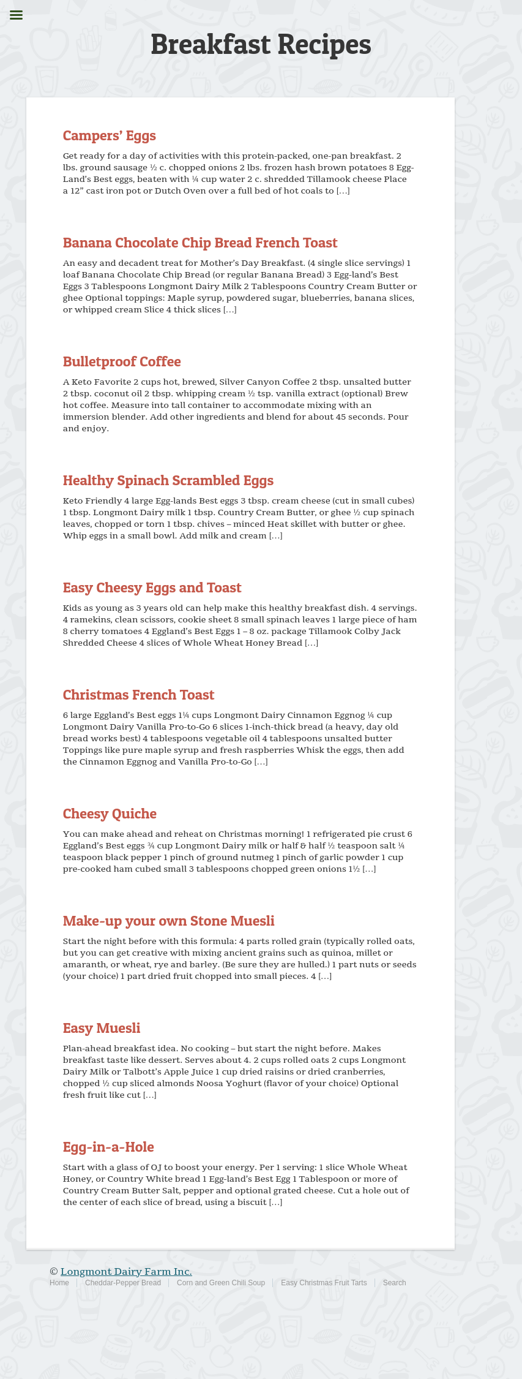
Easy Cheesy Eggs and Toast (152, 587)
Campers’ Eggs (109, 135)
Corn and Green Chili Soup (221, 1283)
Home (59, 1283)
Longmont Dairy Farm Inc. (126, 1272)
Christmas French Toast (139, 694)
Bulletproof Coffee (122, 361)
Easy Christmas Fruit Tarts (324, 1283)
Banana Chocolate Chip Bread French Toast (200, 242)
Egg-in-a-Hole (108, 1146)
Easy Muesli (102, 1028)
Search (394, 1283)
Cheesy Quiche (110, 813)
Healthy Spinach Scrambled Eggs (168, 480)
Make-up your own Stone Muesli (169, 920)
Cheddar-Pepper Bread (123, 1283)
